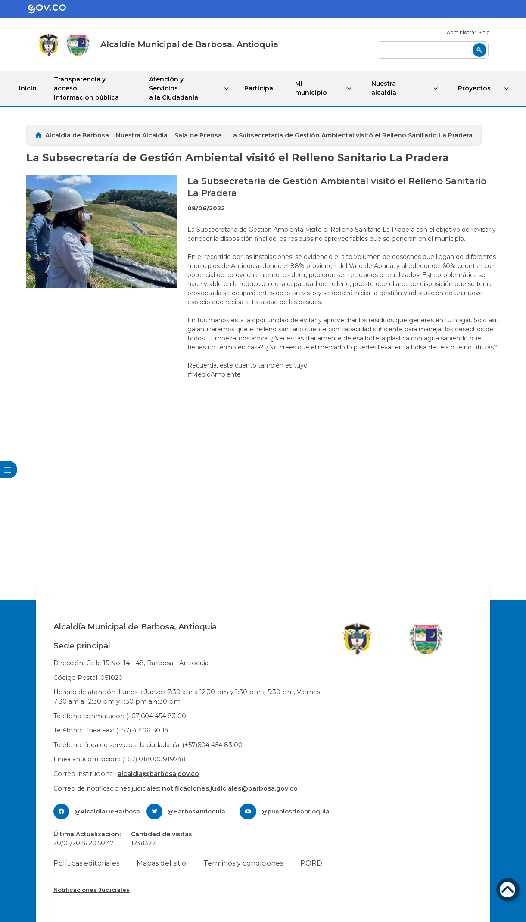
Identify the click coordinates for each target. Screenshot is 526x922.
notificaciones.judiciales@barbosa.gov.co (230, 788)
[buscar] (432, 50)
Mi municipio (312, 88)
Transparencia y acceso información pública (86, 88)
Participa (260, 88)
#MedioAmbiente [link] (214, 374)
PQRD (311, 863)
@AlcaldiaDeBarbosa (107, 811)
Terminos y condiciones (243, 863)
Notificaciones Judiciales (91, 889)
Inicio (28, 88)
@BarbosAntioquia (196, 811)
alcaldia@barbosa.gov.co (158, 774)
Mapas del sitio (161, 863)
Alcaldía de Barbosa (77, 135)
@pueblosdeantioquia (295, 811)
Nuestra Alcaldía (142, 135)
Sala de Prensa (198, 135)
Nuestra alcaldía (384, 88)
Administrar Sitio (468, 32)
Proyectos (475, 88)
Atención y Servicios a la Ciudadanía (174, 88)
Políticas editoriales (86, 863)
